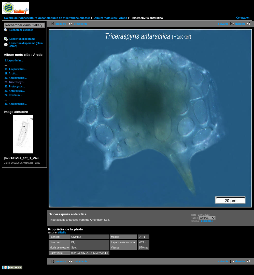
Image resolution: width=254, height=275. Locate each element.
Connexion (242, 17)
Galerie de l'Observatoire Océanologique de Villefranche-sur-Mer (47, 17)
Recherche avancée (21, 30)
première (60, 23)
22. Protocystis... (15, 86)
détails (62, 232)
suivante (223, 23)
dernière (240, 23)
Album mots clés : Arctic (110, 17)
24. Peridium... (13, 95)
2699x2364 (207, 221)
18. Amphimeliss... (16, 69)
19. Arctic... (11, 73)
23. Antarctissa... (15, 90)
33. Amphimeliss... (16, 103)
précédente (80, 23)
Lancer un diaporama (22, 38)
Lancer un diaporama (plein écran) (26, 44)
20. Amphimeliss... (16, 77)
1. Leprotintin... (14, 60)
